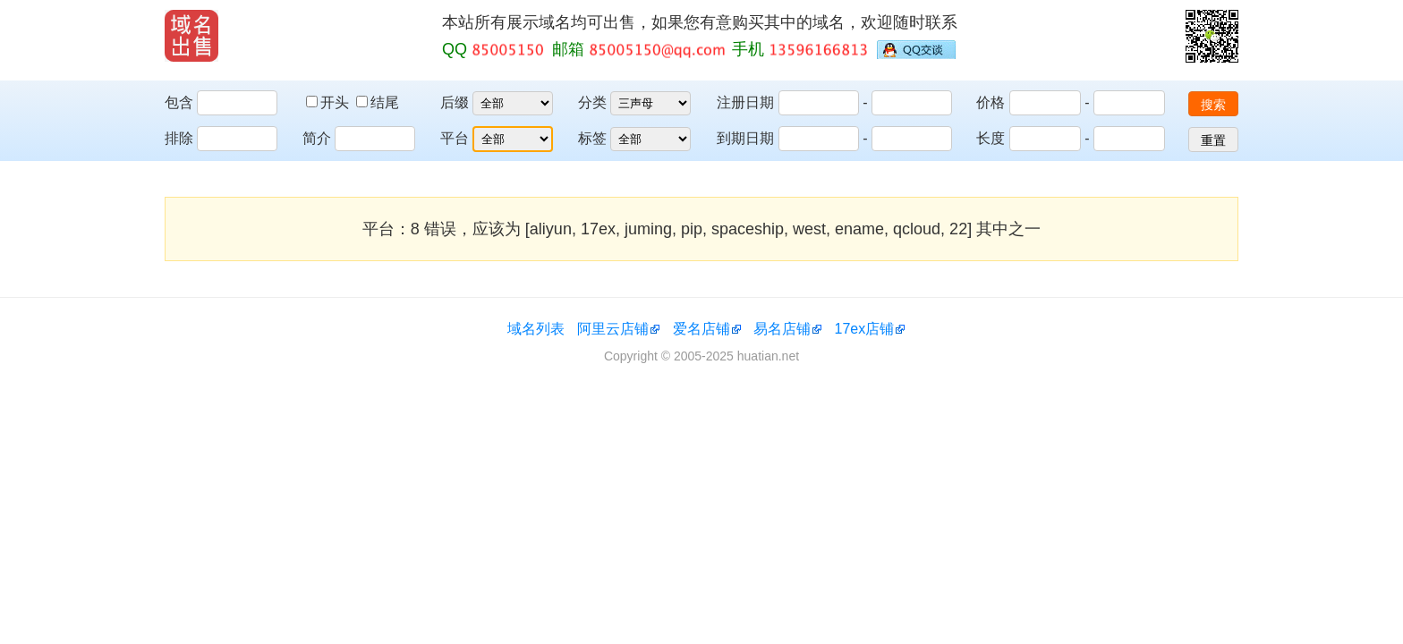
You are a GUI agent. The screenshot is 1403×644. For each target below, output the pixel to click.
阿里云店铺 (613, 328)
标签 (592, 138)
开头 (329, 102)
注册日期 (745, 102)
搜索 (1213, 104)
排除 (179, 138)
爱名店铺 (701, 328)
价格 (990, 102)
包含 (179, 102)
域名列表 (536, 328)
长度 (990, 138)
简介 (316, 138)
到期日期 (745, 138)
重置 (1213, 140)
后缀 (454, 102)
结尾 (377, 102)
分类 (592, 102)
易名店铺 (782, 328)
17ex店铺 (865, 328)
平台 (454, 138)
